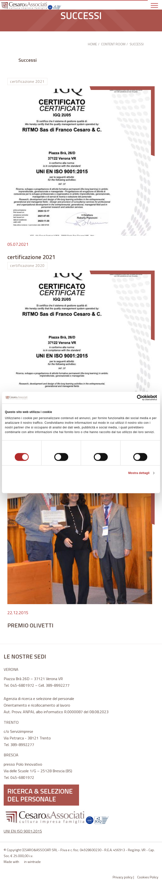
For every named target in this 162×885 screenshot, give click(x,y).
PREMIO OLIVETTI (30, 625)
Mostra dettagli (138, 473)
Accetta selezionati (81, 485)
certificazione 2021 (31, 256)
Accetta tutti (132, 485)
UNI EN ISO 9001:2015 (23, 831)
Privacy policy (123, 877)
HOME (92, 44)
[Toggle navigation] (156, 5)
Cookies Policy (147, 877)
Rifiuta (29, 485)
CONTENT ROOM (113, 44)
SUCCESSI (137, 44)
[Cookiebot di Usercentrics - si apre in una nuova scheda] (135, 397)
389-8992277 (57, 685)
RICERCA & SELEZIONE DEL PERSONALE (40, 795)
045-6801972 (22, 685)
